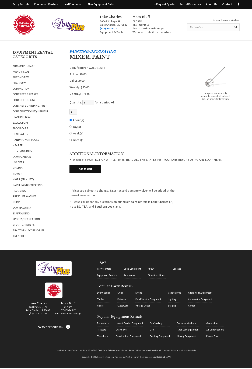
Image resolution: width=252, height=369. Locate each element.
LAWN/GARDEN (22, 159)
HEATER (18, 147)
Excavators (103, 325)
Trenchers (102, 338)
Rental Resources (190, 4)
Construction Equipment (128, 338)
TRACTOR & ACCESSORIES (28, 232)
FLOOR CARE (20, 130)
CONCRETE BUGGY (24, 102)
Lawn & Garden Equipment (129, 325)
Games (191, 307)
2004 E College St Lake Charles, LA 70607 (38, 310)
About (151, 270)
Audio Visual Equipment (200, 294)
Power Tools (212, 338)
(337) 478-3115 (87, 30)
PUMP (16, 204)
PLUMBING (19, 193)
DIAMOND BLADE (23, 119)
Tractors (101, 331)
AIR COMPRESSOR (23, 68)
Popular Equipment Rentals (119, 318)
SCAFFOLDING (21, 215)
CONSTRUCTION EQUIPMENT (30, 113)
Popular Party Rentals (115, 288)
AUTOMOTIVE (21, 79)
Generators (212, 325)
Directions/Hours (157, 277)
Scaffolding (156, 325)
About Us (211, 4)
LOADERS (18, 164)
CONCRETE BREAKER (25, 96)
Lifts (152, 331)
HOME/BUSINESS (23, 153)
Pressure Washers (186, 325)
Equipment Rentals (46, 4)
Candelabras (174, 294)
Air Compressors (215, 331)
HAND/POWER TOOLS (26, 142)
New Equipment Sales (101, 4)
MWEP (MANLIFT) (23, 181)
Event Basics (103, 294)
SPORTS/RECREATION (26, 221)
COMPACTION (21, 91)
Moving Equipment (186, 338)
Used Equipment (73, 4)
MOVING (18, 170)
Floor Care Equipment (188, 331)
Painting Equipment (160, 338)
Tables (100, 301)
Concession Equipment (200, 301)
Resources (129, 277)
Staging (172, 307)
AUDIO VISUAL (21, 74)
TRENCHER (19, 238)
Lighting (172, 301)
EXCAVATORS (21, 125)
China (120, 294)
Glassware (122, 307)
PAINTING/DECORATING (28, 187)
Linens (138, 294)
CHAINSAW (19, 85)
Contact (227, 4)
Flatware (121, 301)
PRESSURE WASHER (25, 198)
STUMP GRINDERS (24, 227)
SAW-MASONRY (22, 210)
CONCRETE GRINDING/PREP (30, 108)
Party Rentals (21, 4)
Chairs (100, 307)
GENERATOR (20, 136)
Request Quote (164, 4)
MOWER (17, 176)
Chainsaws (121, 331)
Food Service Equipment (148, 301)
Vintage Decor (142, 307)
